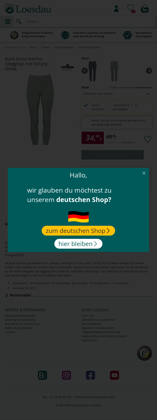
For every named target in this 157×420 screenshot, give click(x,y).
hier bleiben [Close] (78, 243)
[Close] (144, 173)
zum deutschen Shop (78, 230)
